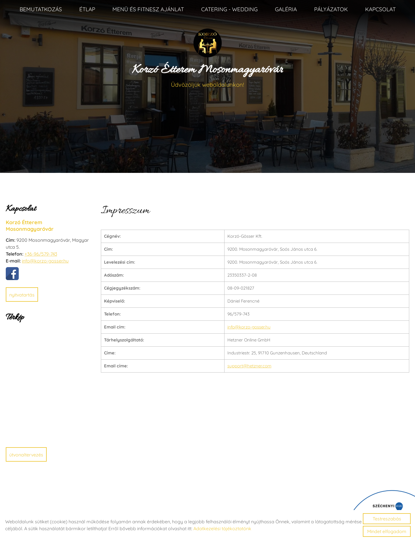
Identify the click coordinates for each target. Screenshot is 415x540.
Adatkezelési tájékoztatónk (222, 528)
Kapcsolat (380, 9)
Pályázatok (331, 9)
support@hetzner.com (249, 366)
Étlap (87, 9)
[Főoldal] (208, 44)
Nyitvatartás (22, 295)
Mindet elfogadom (386, 531)
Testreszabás (387, 519)
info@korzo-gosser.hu (45, 261)
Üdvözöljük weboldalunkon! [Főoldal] (208, 78)
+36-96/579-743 (40, 254)
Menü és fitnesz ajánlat (148, 9)
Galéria (286, 9)
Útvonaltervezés (26, 455)
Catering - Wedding (229, 9)
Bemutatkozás (41, 9)
